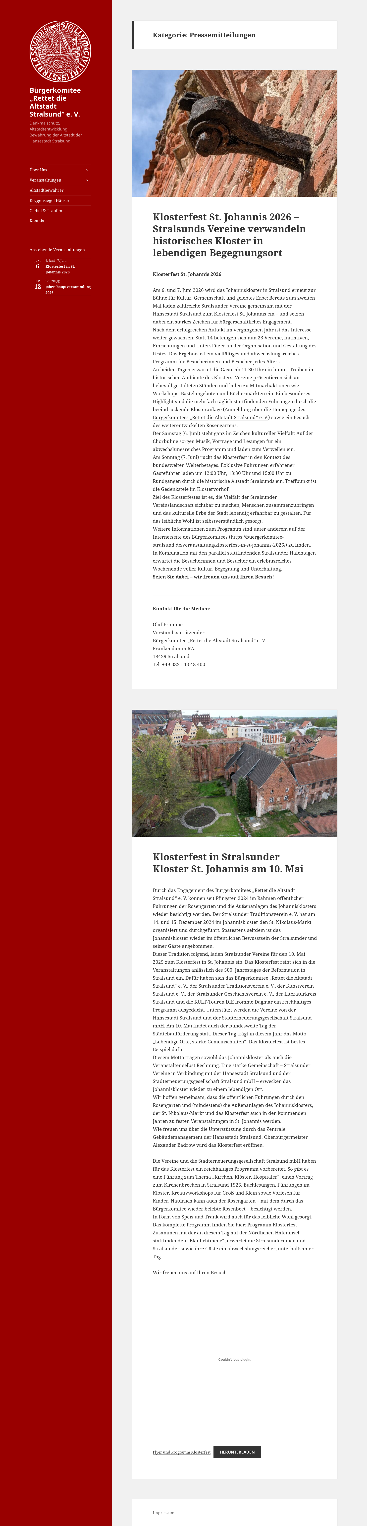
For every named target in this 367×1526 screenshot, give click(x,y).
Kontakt (37, 221)
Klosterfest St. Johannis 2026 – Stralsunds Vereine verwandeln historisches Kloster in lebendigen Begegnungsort (229, 234)
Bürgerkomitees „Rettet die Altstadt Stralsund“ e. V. (210, 417)
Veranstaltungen (45, 180)
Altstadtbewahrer (47, 190)
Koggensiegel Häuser (50, 200)
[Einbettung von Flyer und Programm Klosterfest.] (235, 1359)
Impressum (163, 1513)
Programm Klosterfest (272, 1224)
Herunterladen (237, 1452)
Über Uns (38, 170)
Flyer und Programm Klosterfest (181, 1452)
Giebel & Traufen (46, 210)
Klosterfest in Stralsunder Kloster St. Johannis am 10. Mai (228, 862)
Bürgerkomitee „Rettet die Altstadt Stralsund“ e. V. (55, 102)
